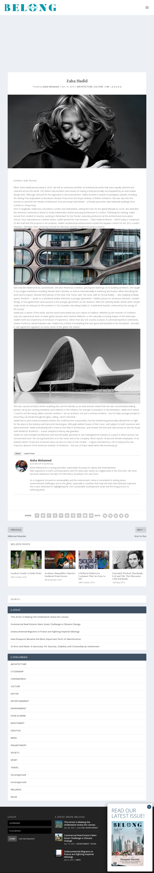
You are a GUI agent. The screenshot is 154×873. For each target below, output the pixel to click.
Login (12, 832)
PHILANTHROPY (18, 739)
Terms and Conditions (98, 869)
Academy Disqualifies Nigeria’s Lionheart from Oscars (60, 568)
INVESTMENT (18, 716)
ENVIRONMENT (18, 702)
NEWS (14, 731)
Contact (123, 869)
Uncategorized (18, 775)
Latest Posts (29, 447)
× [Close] (149, 42)
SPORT (14, 753)
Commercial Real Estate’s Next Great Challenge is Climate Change (45, 617)
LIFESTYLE (16, 724)
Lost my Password (26, 832)
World (14, 790)
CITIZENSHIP (17, 665)
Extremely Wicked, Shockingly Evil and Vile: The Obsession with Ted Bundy (127, 570)
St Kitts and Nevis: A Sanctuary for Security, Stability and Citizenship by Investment (55, 640)
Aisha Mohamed (51, 80)
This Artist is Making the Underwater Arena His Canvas (39, 610)
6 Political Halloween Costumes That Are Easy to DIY (92, 570)
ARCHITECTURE (84, 80)
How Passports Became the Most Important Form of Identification (46, 632)
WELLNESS (16, 783)
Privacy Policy (78, 869)
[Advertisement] (77, 37)
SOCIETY (15, 746)
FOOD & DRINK (18, 709)
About (17, 447)
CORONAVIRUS (18, 672)
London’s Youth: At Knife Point (26, 567)
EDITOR (14, 687)
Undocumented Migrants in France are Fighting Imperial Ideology (45, 625)
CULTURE (98, 80)
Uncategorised (18, 768)
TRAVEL (14, 761)
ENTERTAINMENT (20, 694)
